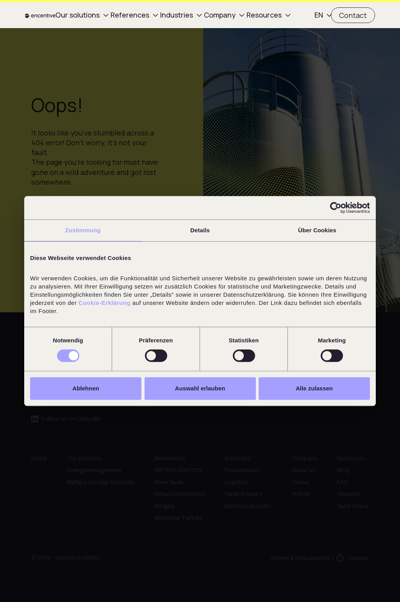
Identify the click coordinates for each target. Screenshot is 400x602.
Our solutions (77, 15)
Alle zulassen (314, 388)
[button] (78, 15)
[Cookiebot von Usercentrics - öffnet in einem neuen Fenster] (336, 208)
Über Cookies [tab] (317, 230)
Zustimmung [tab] (83, 230)
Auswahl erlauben (200, 388)
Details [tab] (200, 230)
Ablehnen (85, 388)
